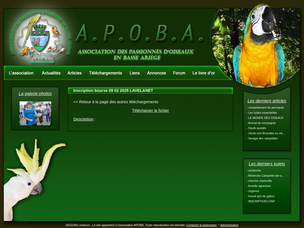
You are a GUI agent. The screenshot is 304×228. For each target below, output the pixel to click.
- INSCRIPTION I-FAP (260, 201)
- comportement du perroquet (265, 107)
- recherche (253, 170)
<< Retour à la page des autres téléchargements (115, 102)
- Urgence (252, 191)
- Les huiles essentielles (261, 112)
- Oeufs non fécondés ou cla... (265, 133)
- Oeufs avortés (256, 128)
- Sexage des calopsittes (262, 138)
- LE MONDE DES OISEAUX (264, 117)
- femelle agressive (258, 185)
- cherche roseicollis (259, 180)
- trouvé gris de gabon (260, 196)
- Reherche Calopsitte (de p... (265, 175)
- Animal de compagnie (261, 123)
